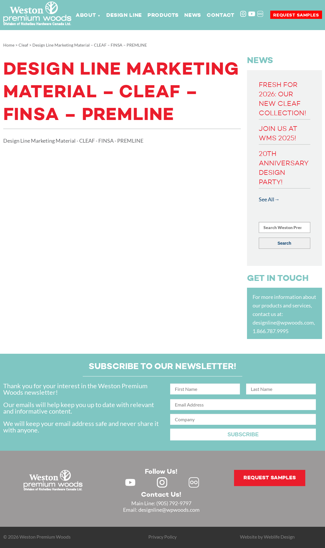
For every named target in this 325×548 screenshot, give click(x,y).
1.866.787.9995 (270, 331)
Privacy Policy (162, 536)
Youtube (251, 13)
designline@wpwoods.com (283, 322)
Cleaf (23, 44)
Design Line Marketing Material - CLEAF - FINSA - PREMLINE (73, 140)
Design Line (124, 15)
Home (8, 44)
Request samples (296, 15)
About (86, 15)
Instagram (243, 14)
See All (266, 199)
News (192, 15)
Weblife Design (279, 536)
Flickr (260, 14)
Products (163, 15)
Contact (220, 15)
